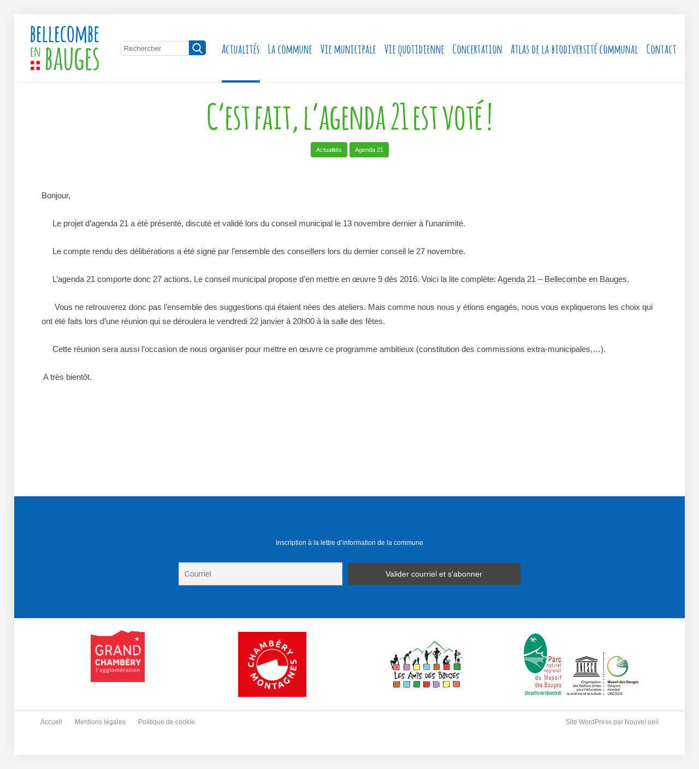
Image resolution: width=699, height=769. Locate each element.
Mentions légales (100, 722)
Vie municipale (348, 48)
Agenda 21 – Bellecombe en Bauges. (563, 279)
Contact (662, 48)
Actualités (241, 48)
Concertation (477, 48)
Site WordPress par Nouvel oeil (612, 722)
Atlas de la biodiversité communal (574, 48)
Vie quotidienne (414, 48)
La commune (290, 48)
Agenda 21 (369, 149)
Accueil (51, 722)
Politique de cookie (166, 722)
